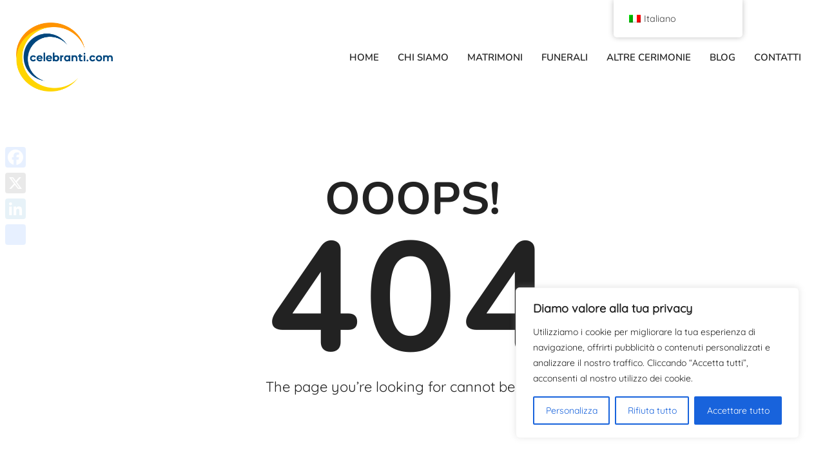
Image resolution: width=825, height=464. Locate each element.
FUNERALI (564, 57)
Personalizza (571, 410)
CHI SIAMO (423, 57)
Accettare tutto (738, 410)
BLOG (722, 57)
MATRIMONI (495, 57)
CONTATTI (777, 57)
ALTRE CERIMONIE (649, 57)
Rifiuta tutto (652, 410)
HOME (364, 57)
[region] (657, 362)
